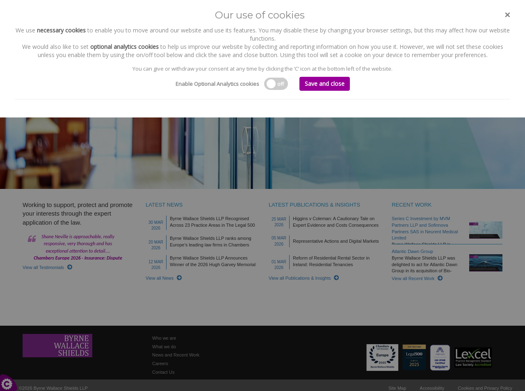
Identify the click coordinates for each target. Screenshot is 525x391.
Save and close (325, 83)
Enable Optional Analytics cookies (217, 83)
